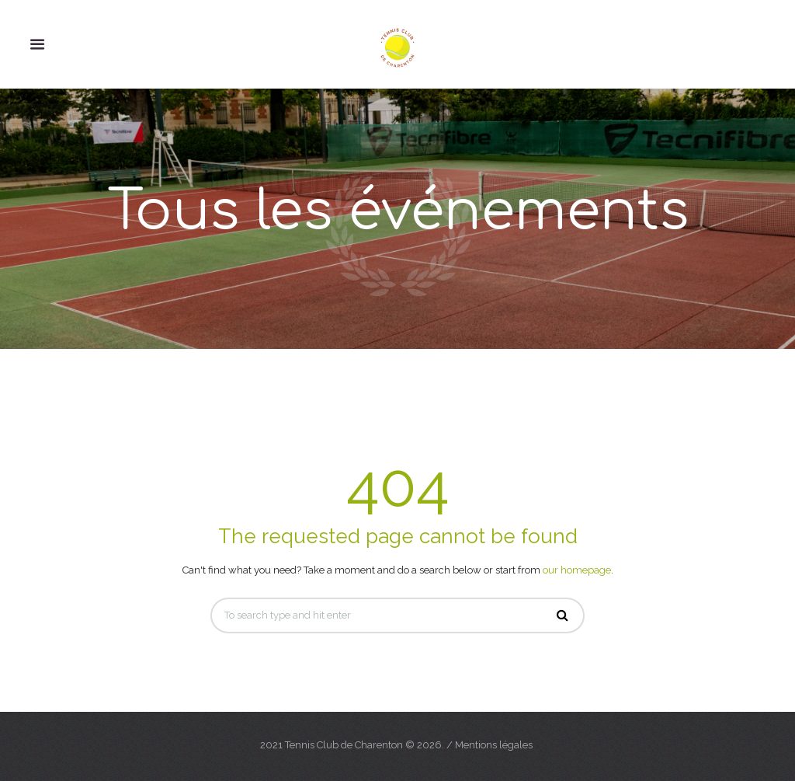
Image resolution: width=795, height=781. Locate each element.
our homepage (577, 570)
